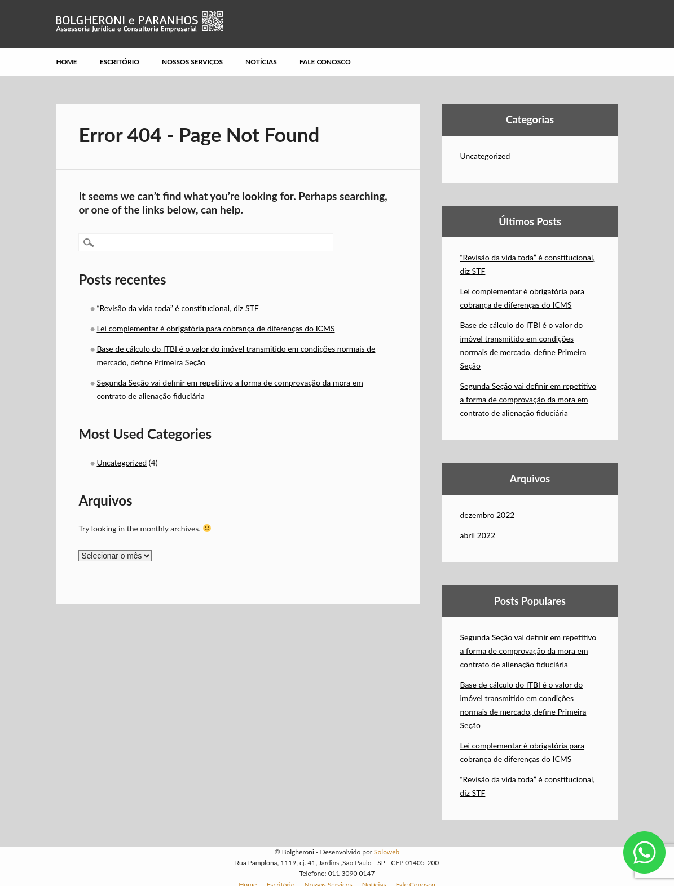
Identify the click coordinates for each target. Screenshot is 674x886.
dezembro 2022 (487, 515)
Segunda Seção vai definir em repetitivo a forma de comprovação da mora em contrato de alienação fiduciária (528, 399)
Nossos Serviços (192, 61)
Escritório (119, 61)
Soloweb (386, 852)
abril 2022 (477, 535)
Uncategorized (121, 462)
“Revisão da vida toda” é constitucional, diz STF (177, 308)
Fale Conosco (325, 61)
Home (66, 61)
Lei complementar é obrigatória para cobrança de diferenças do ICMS (215, 328)
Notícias (261, 61)
